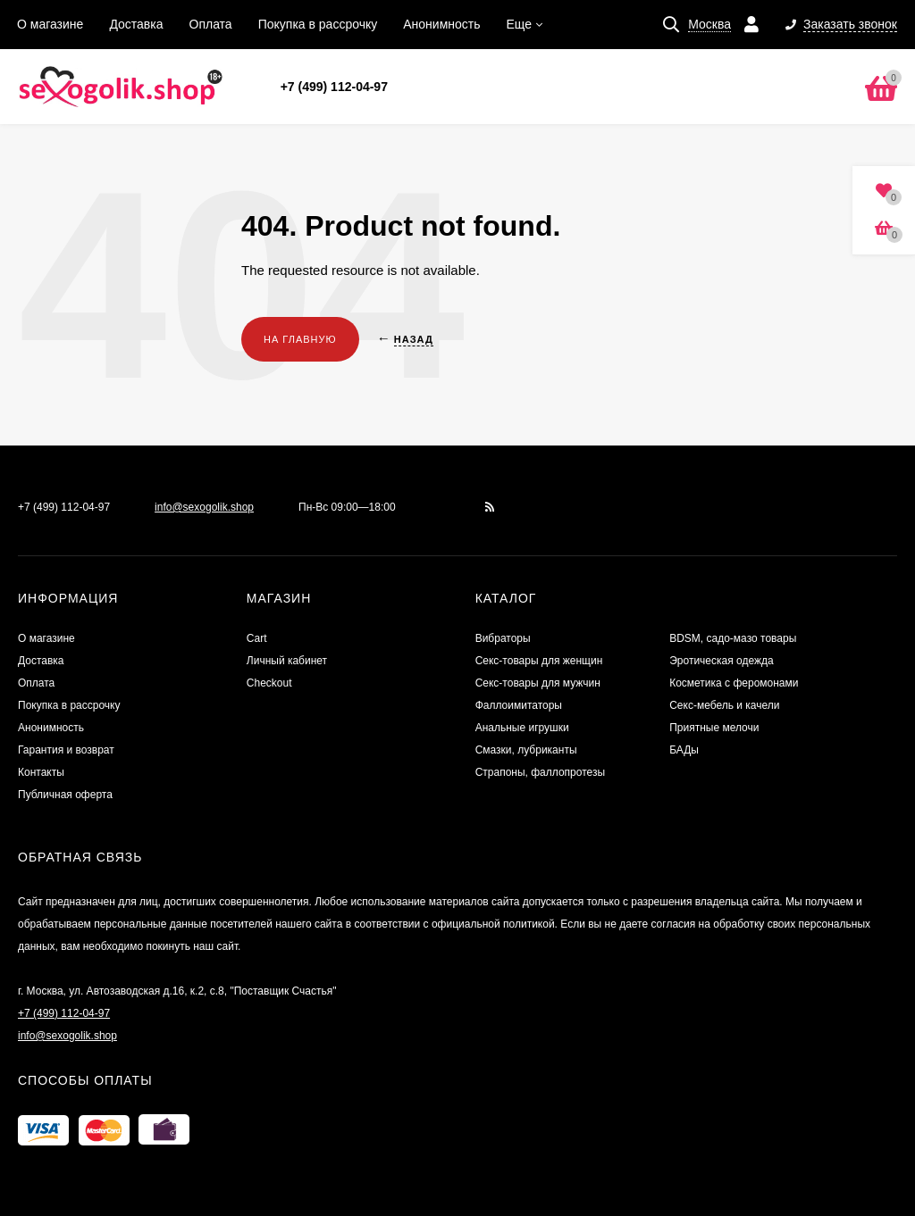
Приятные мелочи (714, 727)
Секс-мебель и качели (724, 705)
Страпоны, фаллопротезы (540, 772)
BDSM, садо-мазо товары (732, 638)
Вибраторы (503, 638)
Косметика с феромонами (733, 683)
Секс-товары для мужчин (537, 683)
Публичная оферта (65, 794)
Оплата (210, 24)
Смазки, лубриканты (526, 750)
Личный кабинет (287, 660)
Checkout (269, 683)
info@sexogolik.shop (204, 507)
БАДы (684, 750)
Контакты (41, 772)
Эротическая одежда (721, 660)
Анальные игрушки (522, 727)
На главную (300, 339)
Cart (257, 638)
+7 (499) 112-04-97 (334, 86)
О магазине (50, 24)
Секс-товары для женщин (539, 660)
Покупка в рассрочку (318, 24)
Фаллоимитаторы (518, 705)
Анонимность (441, 24)
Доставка (136, 24)
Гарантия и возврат (66, 750)
